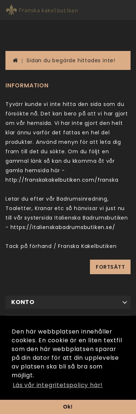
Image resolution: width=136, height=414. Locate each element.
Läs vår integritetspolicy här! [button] (58, 385)
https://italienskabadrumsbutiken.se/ (63, 227)
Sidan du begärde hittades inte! (70, 60)
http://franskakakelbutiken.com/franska (61, 180)
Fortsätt (110, 267)
